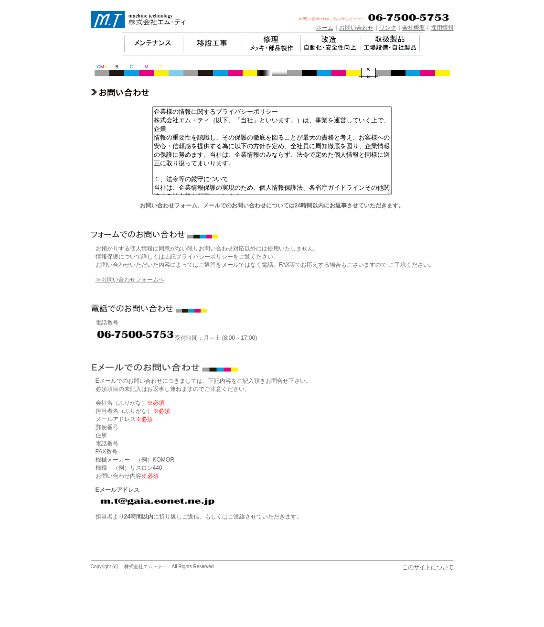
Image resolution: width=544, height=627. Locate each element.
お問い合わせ (356, 27)
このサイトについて (428, 584)
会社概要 (413, 27)
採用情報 (442, 27)
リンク (387, 27)
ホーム (324, 27)
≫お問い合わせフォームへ (130, 296)
